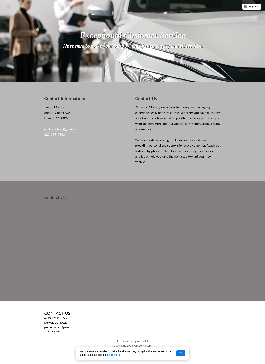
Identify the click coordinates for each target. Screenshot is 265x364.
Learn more (113, 354)
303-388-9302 (54, 134)
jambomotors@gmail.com (61, 129)
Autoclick (143, 341)
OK (181, 353)
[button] (251, 6)
